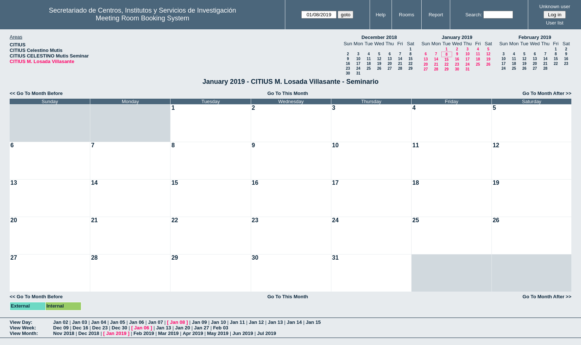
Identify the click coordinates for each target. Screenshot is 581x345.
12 (379, 59)
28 (400, 68)
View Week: (23, 328)
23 (348, 68)
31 (358, 73)
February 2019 (535, 37)
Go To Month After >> (547, 93)
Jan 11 (237, 322)
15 (410, 59)
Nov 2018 (63, 333)
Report (436, 14)
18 (369, 64)
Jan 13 (275, 322)
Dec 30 (119, 328)
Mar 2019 (168, 333)
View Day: (21, 322)
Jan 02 (60, 322)
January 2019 (457, 37)
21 (400, 64)
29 (410, 68)
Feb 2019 (143, 333)
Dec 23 (100, 328)
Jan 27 (201, 328)
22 (410, 64)
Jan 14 (294, 322)
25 (369, 68)
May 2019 (217, 333)
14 (400, 59)
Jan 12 (256, 322)
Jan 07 (155, 322)
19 (379, 64)
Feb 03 (220, 328)
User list (555, 23)
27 (389, 68)
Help (381, 14)
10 (358, 59)
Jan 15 (313, 322)
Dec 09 (61, 328)
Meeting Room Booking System (142, 18)
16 (348, 64)
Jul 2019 (266, 333)
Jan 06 (136, 322)
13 (389, 59)
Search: (473, 14)
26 (379, 68)
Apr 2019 (193, 333)
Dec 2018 (88, 333)
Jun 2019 (243, 333)
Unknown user (554, 6)
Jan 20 (182, 328)
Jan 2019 (116, 333)
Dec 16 (80, 328)
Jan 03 (79, 322)
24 (358, 68)
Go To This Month (287, 93)
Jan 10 (218, 322)
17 (358, 64)
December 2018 (379, 37)
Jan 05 (117, 322)
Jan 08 (177, 322)
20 (389, 64)
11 (369, 59)
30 (348, 73)
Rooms (406, 14)
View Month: (24, 333)
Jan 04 (98, 322)
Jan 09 (199, 322)
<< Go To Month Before (36, 93)
